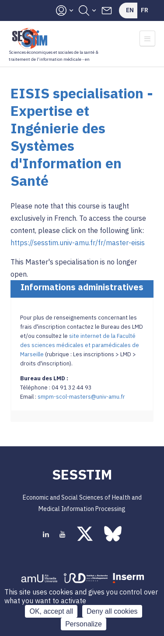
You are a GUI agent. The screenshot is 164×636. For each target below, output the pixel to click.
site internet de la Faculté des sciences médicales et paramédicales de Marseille (79, 345)
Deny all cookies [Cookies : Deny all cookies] (112, 611)
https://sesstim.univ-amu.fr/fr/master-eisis (77, 242)
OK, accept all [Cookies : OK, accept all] (51, 611)
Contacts (106, 10)
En (130, 10)
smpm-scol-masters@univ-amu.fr (81, 396)
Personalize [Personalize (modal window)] (83, 624)
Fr (144, 10)
